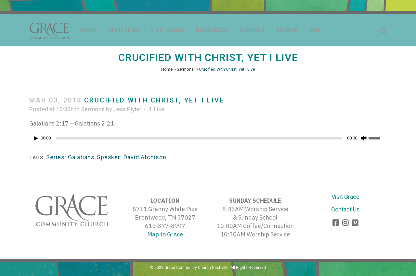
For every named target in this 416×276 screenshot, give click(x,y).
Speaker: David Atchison (131, 157)
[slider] (199, 138)
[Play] (36, 138)
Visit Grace (345, 196)
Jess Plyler (127, 109)
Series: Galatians (70, 157)
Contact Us (345, 209)
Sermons (185, 69)
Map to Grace (165, 234)
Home (167, 69)
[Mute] (364, 138)
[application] (208, 140)
